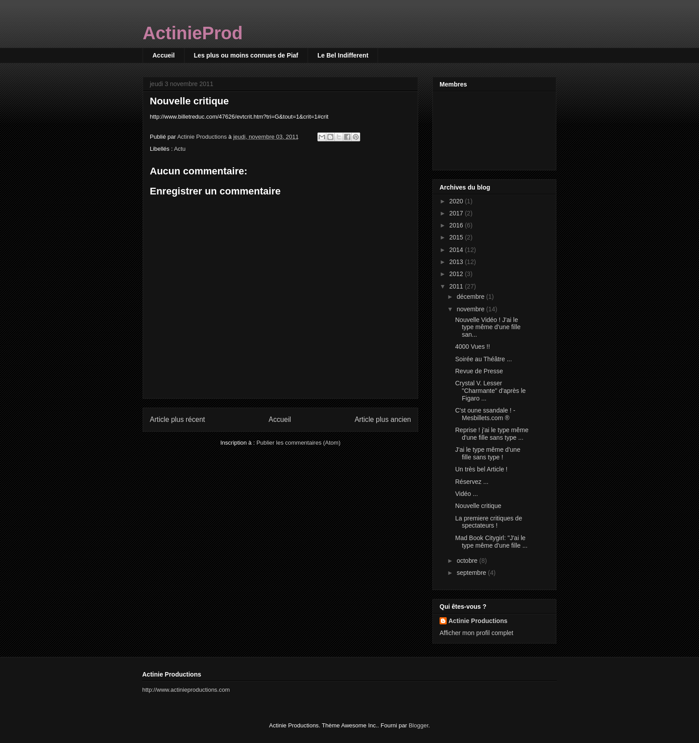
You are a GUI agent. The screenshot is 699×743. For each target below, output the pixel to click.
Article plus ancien (382, 419)
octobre (467, 560)
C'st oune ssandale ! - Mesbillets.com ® (485, 414)
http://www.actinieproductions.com (186, 689)
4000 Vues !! (472, 346)
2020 (457, 201)
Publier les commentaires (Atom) (298, 442)
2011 (457, 286)
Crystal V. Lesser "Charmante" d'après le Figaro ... (490, 391)
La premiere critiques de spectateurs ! (488, 522)
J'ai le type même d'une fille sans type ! (487, 453)
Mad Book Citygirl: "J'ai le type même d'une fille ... (491, 541)
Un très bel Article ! (481, 469)
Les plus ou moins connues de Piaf (246, 55)
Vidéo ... (466, 493)
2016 (457, 225)
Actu (179, 148)
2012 (457, 273)
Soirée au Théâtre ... (483, 359)
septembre (472, 572)
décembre (471, 296)
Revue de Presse (479, 371)
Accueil (163, 55)
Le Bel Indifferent (342, 55)
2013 (457, 261)
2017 (457, 213)
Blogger (418, 725)
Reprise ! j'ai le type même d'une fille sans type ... (492, 433)
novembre (471, 309)
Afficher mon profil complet (476, 632)
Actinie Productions (477, 620)
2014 (457, 249)
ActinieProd (193, 33)
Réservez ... (472, 481)
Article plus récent (177, 419)
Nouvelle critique (478, 505)
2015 (457, 237)
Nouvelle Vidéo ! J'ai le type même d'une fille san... (488, 327)
